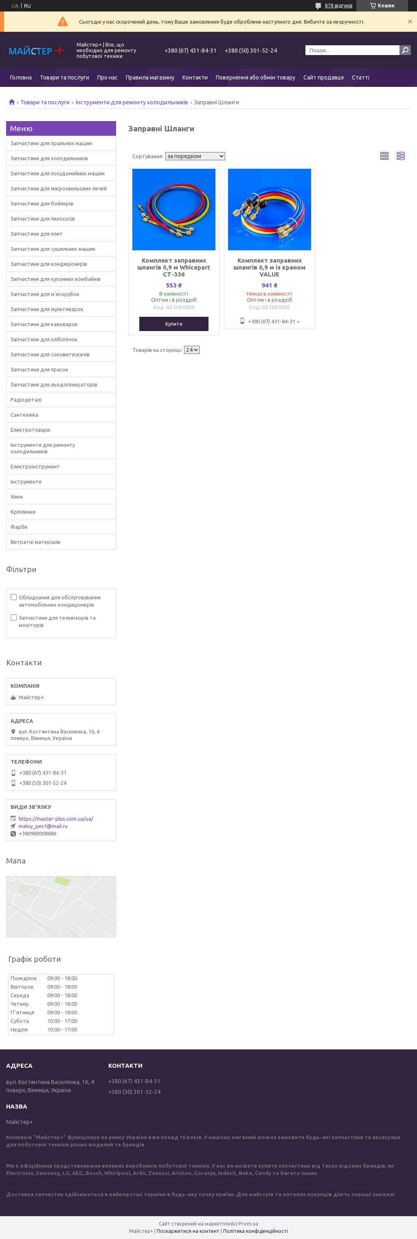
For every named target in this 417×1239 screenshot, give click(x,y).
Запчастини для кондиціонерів (49, 264)
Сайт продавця (323, 77)
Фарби (19, 527)
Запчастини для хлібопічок (44, 339)
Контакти (195, 77)
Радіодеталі (26, 399)
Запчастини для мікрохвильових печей (59, 188)
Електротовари (30, 430)
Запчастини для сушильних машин (53, 249)
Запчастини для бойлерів (42, 203)
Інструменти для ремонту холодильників (132, 102)
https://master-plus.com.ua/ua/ (56, 819)
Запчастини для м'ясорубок (45, 294)
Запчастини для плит (37, 233)
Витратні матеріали (35, 542)
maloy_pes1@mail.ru (43, 826)
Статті (360, 77)
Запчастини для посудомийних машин (58, 173)
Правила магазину (150, 77)
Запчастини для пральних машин (51, 143)
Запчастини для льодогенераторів (54, 384)
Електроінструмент (35, 466)
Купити (173, 324)
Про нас (107, 77)
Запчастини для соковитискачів (50, 354)
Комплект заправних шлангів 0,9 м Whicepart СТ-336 (173, 267)
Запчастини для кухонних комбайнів (56, 279)
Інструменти (26, 481)
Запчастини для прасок (39, 369)
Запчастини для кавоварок (44, 324)
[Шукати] (405, 50)
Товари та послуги (64, 77)
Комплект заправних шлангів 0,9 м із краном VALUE (269, 267)
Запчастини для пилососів (43, 218)
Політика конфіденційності (255, 1231)
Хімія (17, 496)
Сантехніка (24, 414)
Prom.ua (248, 1223)
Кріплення (23, 512)
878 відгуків (338, 5)
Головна (21, 77)
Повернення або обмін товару (255, 77)
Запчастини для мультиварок (47, 309)
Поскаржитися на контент (188, 1231)
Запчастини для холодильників (49, 158)
